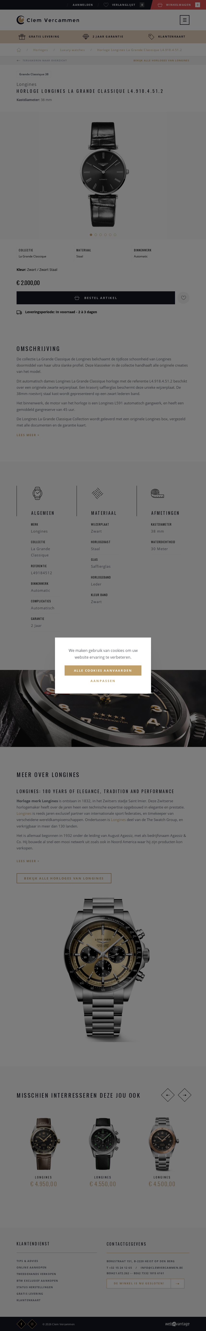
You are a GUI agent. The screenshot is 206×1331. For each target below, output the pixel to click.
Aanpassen (103, 681)
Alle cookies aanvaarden (103, 670)
